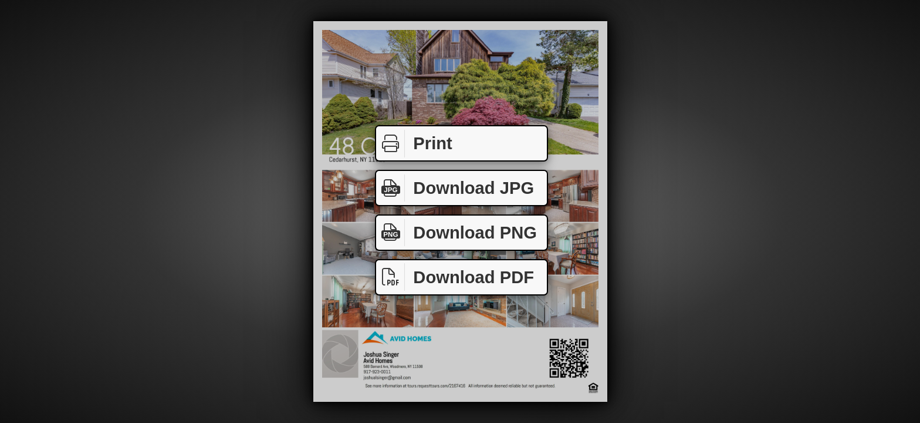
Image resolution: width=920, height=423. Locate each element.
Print (414, 143)
